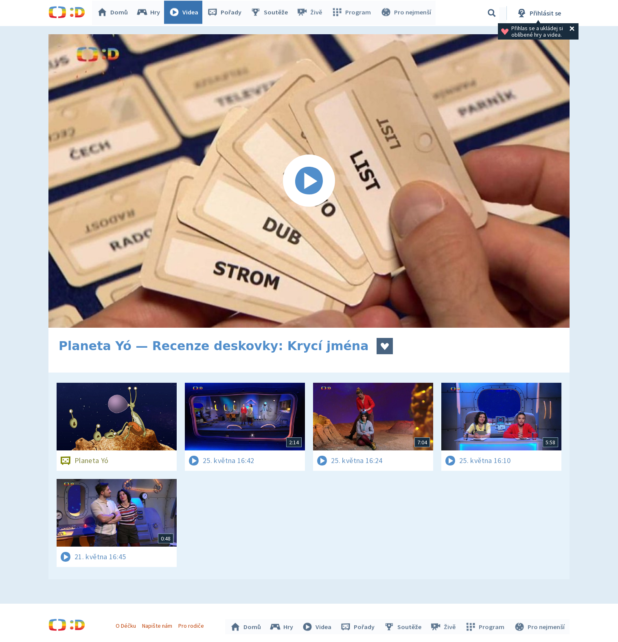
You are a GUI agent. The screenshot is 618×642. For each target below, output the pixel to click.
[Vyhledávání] (491, 13)
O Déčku (126, 625)
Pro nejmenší (406, 13)
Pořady (225, 13)
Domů (114, 13)
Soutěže (271, 13)
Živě (311, 13)
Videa (185, 13)
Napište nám (158, 625)
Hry (150, 13)
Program (352, 13)
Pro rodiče (192, 625)
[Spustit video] (309, 181)
